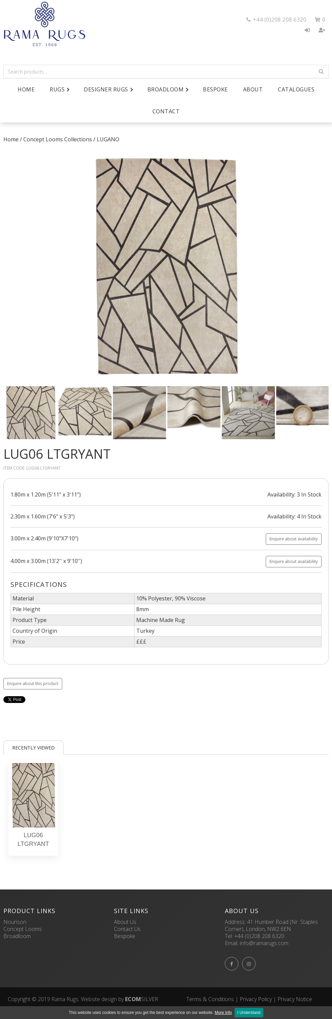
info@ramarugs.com (264, 943)
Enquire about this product (32, 683)
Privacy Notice (295, 999)
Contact (166, 111)
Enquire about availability (293, 539)
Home (26, 89)
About (253, 89)
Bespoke (215, 89)
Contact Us (127, 929)
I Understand (249, 1012)
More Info (223, 1012)
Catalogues (296, 89)
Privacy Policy (256, 999)
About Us (125, 922)
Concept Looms (22, 929)
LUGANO (108, 139)
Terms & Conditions (210, 999)
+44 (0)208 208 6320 (259, 936)
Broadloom (17, 936)
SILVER (141, 999)
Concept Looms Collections (57, 139)
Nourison (14, 922)
